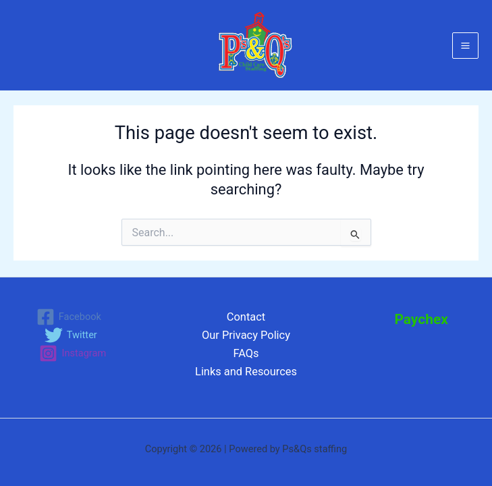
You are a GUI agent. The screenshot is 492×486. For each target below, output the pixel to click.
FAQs (245, 353)
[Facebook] (68, 317)
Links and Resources (246, 371)
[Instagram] (73, 353)
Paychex (421, 319)
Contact (246, 316)
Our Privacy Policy (246, 335)
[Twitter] (70, 335)
